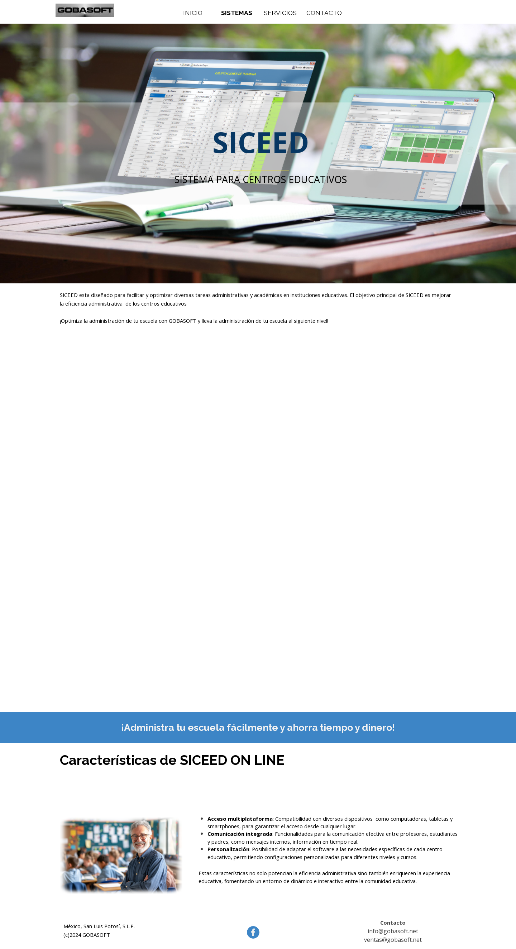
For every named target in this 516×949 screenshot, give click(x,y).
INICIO (192, 12)
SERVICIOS (280, 12)
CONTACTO (324, 12)
